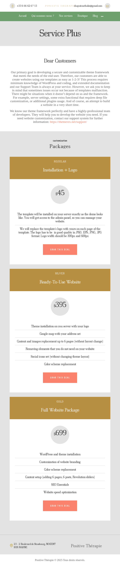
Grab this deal (60, 249)
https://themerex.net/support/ (68, 122)
